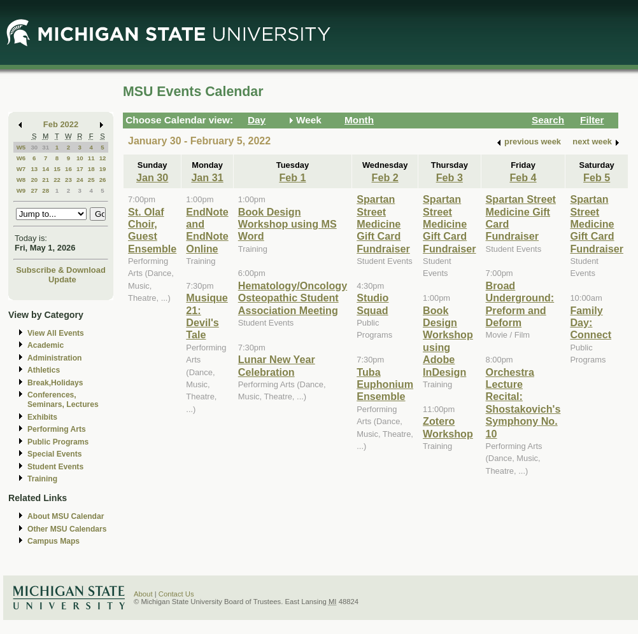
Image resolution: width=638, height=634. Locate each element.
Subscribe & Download (61, 270)
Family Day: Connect (590, 323)
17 (79, 168)
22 (56, 179)
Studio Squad (372, 303)
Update (62, 279)
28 (45, 190)
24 (79, 179)
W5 (21, 147)
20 (34, 179)
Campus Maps (53, 541)
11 (91, 158)
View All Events (55, 333)
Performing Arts (56, 429)
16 (68, 168)
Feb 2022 (60, 124)
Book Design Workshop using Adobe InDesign (448, 341)
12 (102, 158)
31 (45, 147)
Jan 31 (207, 177)
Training (42, 478)
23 (68, 179)
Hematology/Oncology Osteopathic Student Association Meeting (292, 298)
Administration (54, 358)
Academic (45, 345)
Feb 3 (449, 177)
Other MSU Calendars (67, 529)
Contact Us (176, 594)
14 (45, 168)
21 (45, 179)
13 (34, 168)
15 (56, 168)
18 (91, 168)
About (143, 594)
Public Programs (58, 442)
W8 (21, 179)
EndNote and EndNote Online (207, 230)
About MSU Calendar (65, 516)
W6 (21, 158)
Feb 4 (522, 177)
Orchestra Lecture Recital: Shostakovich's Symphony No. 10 (523, 402)
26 (102, 179)
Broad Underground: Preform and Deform (520, 304)
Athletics (43, 370)
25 (91, 179)
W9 (21, 190)
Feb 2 (385, 177)
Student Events (55, 466)
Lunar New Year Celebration (276, 365)
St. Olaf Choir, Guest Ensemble (152, 230)
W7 (21, 168)
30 (34, 147)
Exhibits (42, 417)
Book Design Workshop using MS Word (287, 224)
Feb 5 (596, 177)
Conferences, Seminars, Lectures (63, 399)
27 (34, 190)
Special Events (54, 454)
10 (79, 158)
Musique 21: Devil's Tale (207, 316)
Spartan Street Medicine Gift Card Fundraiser (383, 223)
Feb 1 (292, 177)
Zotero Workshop (448, 427)
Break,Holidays (55, 382)
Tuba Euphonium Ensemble (385, 384)
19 (102, 168)
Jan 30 (152, 177)
